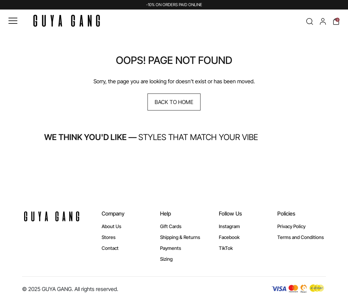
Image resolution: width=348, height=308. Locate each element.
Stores (109, 237)
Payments (170, 248)
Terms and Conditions (300, 237)
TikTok (226, 248)
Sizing (166, 259)
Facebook (229, 237)
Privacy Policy (291, 226)
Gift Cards (170, 226)
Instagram (229, 226)
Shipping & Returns (180, 237)
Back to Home (174, 102)
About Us (111, 226)
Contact (110, 248)
